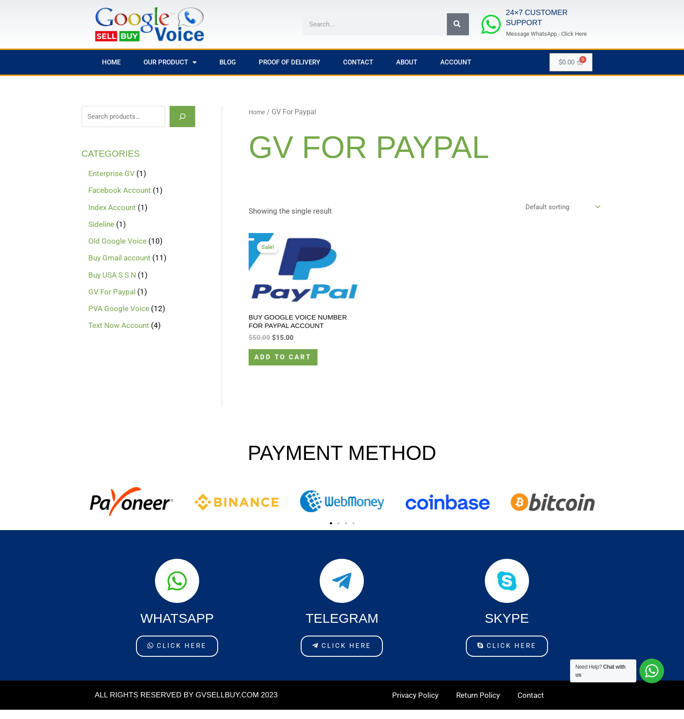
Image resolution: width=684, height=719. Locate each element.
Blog (227, 62)
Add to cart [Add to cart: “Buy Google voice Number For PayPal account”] (288, 365)
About (406, 62)
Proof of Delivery (289, 62)
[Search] (458, 24)
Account (455, 62)
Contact (358, 62)
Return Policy (478, 704)
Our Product (170, 62)
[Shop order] (557, 208)
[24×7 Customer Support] (491, 24)
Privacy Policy (415, 704)
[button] (331, 534)
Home (111, 62)
